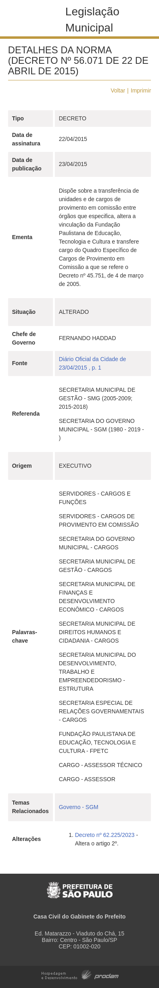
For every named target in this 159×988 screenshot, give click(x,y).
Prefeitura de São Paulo (80, 886)
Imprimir (141, 90)
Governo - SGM (78, 807)
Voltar (118, 90)
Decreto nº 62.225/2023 (105, 835)
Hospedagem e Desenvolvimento (80, 974)
